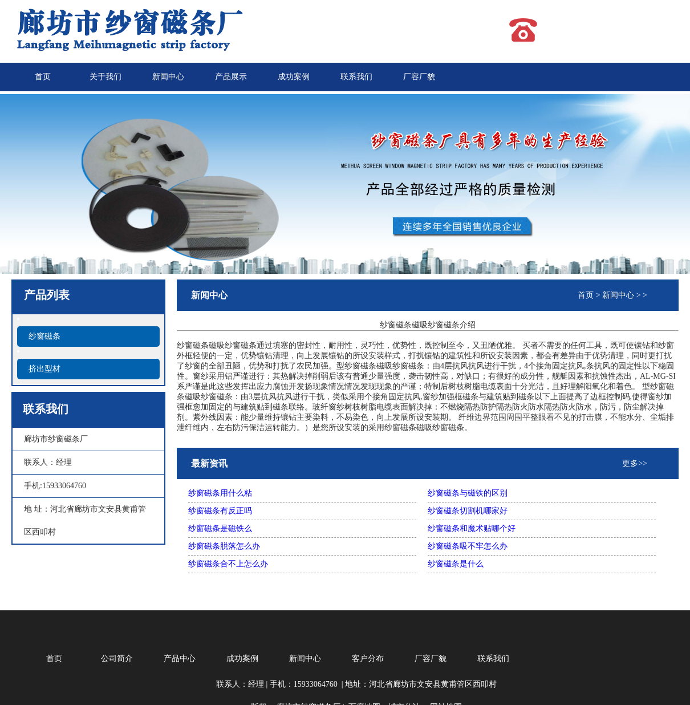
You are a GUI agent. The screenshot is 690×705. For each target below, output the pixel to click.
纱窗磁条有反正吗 (220, 511)
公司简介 (117, 658)
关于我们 (105, 76)
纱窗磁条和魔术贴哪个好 (472, 528)
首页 (43, 76)
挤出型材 (44, 368)
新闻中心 (168, 76)
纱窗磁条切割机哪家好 (468, 511)
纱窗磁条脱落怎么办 (224, 546)
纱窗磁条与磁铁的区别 (468, 493)
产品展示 (231, 76)
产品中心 (180, 658)
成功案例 (294, 76)
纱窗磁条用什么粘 (220, 493)
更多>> (634, 463)
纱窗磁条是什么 (456, 564)
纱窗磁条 (44, 336)
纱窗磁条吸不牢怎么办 (468, 546)
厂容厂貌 (419, 76)
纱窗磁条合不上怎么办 (228, 564)
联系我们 (356, 76)
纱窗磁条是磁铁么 (220, 528)
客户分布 (368, 658)
